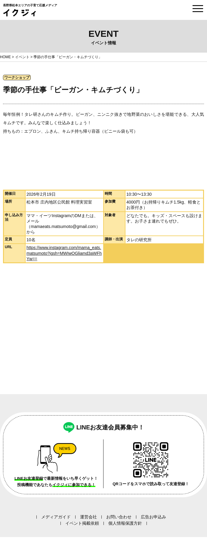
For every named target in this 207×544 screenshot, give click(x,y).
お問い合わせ (118, 516)
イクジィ (19, 13)
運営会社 (88, 516)
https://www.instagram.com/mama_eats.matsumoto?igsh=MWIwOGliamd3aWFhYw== (64, 253)
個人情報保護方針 (125, 523)
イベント (22, 57)
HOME (5, 57)
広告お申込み (153, 516)
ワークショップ (16, 77)
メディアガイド (56, 516)
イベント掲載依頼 (82, 523)
